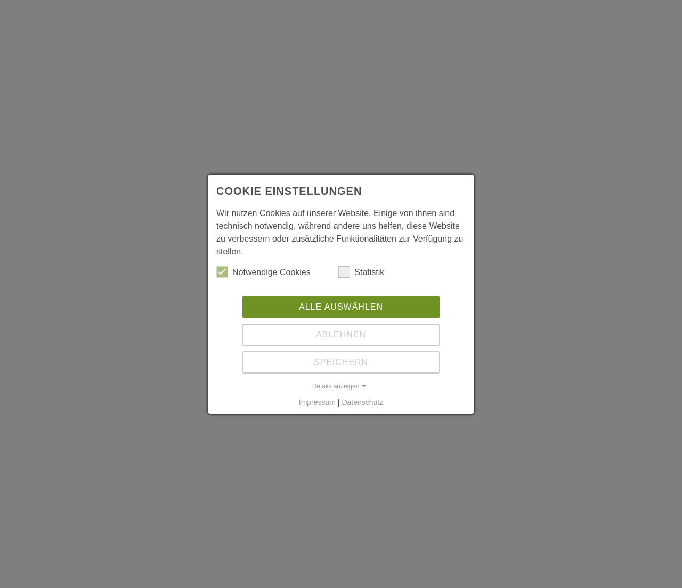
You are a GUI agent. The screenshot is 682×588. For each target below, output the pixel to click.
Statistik (361, 272)
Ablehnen (341, 334)
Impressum (317, 402)
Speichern (341, 362)
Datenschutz (362, 402)
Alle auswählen (341, 306)
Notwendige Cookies (263, 272)
